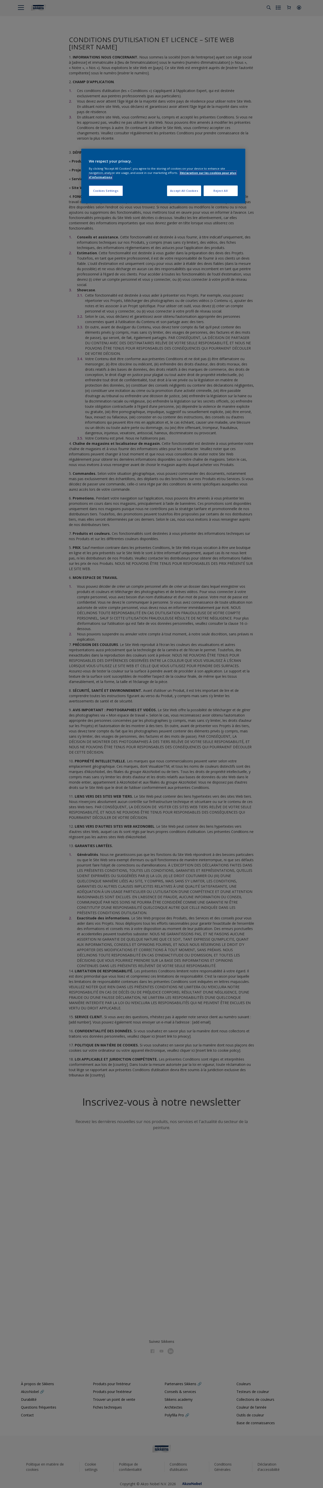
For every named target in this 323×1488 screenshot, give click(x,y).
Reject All (220, 191)
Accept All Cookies (184, 191)
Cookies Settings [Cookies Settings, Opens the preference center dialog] (106, 191)
